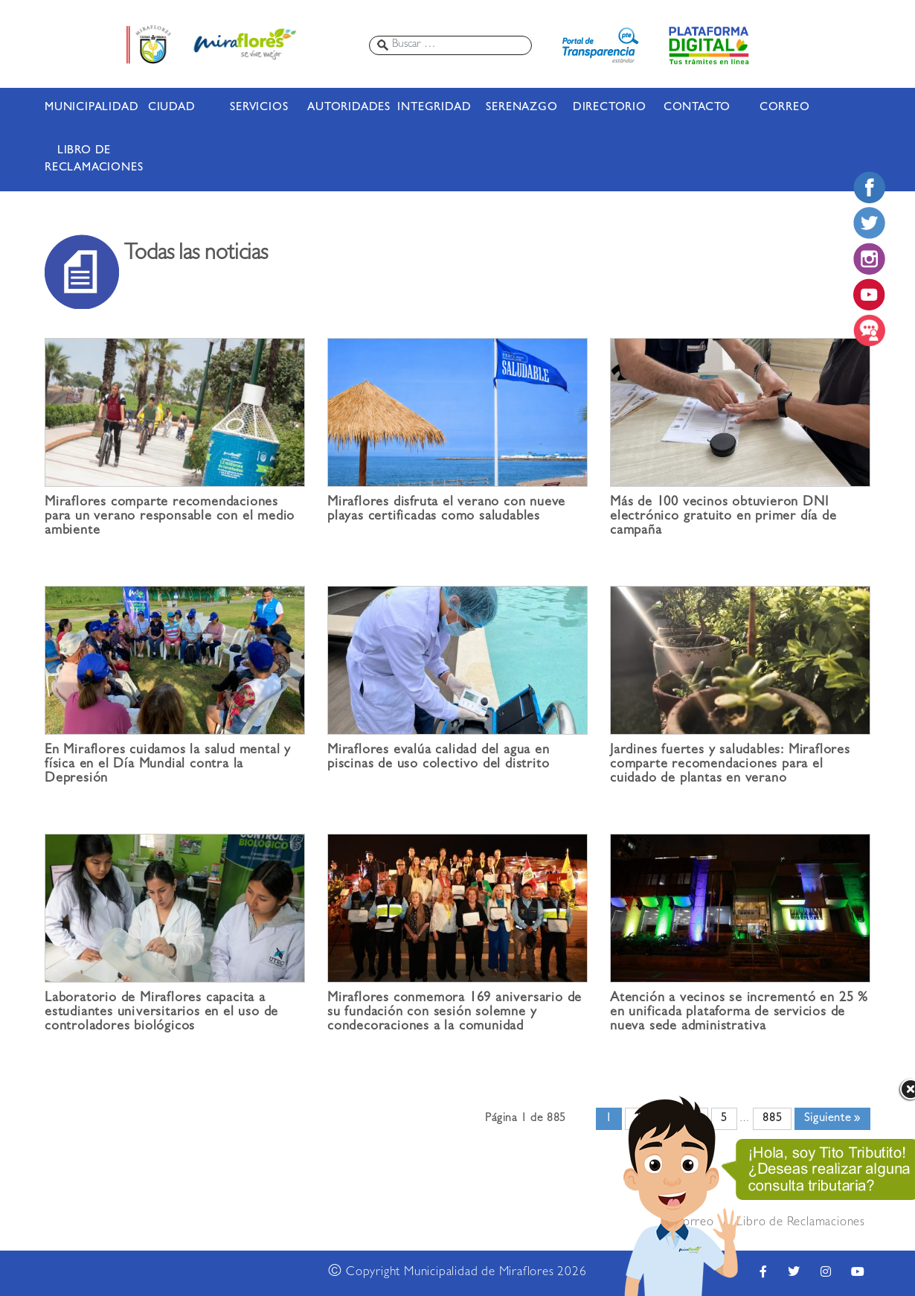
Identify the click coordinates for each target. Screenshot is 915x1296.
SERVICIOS (259, 108)
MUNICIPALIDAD (84, 108)
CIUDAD (172, 108)
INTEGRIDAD (434, 108)
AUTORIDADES (346, 108)
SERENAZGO (521, 108)
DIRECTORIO (609, 108)
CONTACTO (697, 108)
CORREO (785, 108)
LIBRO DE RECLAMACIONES (84, 159)
